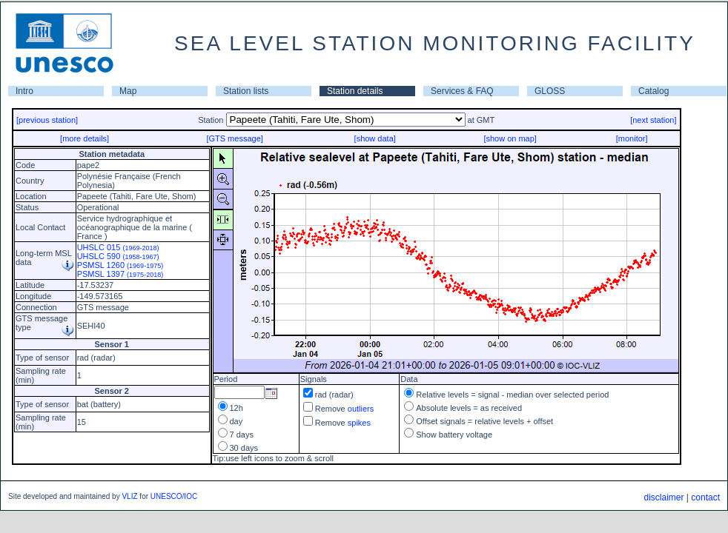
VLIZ (129, 496)
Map (127, 91)
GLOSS (550, 91)
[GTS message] (234, 138)
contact (705, 497)
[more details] (84, 138)
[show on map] (510, 138)
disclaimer (663, 497)
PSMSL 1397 (120, 273)
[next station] (653, 119)
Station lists (245, 91)
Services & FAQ (462, 91)
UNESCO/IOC (173, 496)
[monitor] (632, 138)
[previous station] (47, 119)
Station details (355, 91)
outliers (361, 408)
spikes (359, 422)
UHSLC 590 (118, 256)
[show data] (375, 138)
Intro (24, 91)
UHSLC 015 (118, 247)
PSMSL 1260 (120, 265)
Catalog (653, 91)
